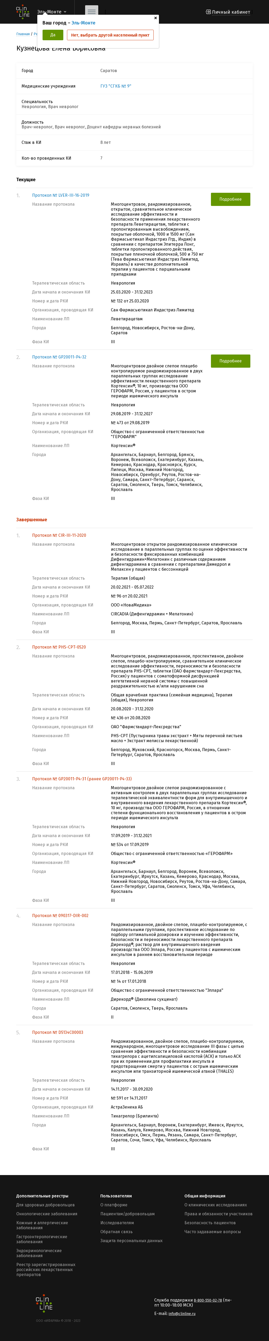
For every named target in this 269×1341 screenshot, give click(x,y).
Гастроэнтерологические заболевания (41, 1239)
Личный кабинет (231, 12)
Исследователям (117, 1222)
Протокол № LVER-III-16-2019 (60, 195)
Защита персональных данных (131, 1240)
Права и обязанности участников (218, 1213)
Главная (23, 34)
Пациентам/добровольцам (127, 1213)
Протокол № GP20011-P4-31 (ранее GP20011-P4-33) (82, 778)
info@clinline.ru (182, 1314)
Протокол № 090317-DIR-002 (60, 915)
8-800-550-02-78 (208, 1300)
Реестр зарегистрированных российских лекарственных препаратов (45, 1269)
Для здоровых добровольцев (45, 1204)
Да (52, 34)
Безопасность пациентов (210, 1222)
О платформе (113, 1204)
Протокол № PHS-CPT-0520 (59, 647)
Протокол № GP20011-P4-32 (59, 357)
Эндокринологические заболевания (39, 1253)
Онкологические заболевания (46, 1213)
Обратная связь (116, 1231)
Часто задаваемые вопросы (212, 1231)
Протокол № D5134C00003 (57, 1032)
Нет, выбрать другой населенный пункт (110, 35)
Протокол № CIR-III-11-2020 (59, 535)
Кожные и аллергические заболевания (42, 1225)
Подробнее (230, 199)
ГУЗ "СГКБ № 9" (115, 86)
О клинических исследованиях (215, 1204)
